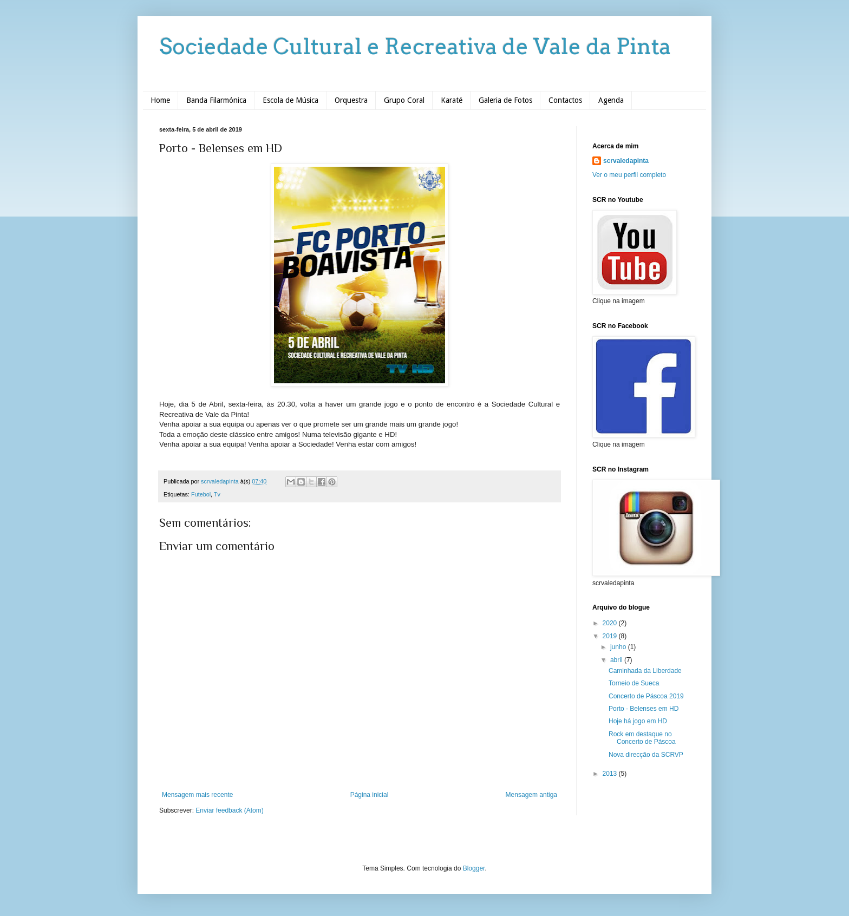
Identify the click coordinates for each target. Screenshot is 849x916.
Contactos (565, 100)
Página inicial (369, 795)
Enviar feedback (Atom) (229, 810)
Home (160, 100)
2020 (611, 623)
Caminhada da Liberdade (645, 671)
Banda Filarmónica (216, 100)
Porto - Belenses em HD (643, 708)
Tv (217, 494)
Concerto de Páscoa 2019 (646, 696)
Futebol (201, 494)
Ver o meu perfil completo (629, 175)
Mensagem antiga (531, 795)
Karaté (451, 100)
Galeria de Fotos (505, 100)
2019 (611, 636)
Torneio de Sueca (634, 683)
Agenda (611, 100)
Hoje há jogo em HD (638, 721)
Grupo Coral (404, 100)
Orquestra (351, 100)
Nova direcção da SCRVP (646, 754)
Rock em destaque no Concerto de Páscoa (642, 737)
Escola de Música (290, 100)
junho (619, 647)
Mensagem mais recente (197, 795)
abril (617, 660)
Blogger (474, 868)
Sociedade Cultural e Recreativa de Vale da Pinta (415, 47)
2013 (611, 773)
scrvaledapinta (626, 161)
